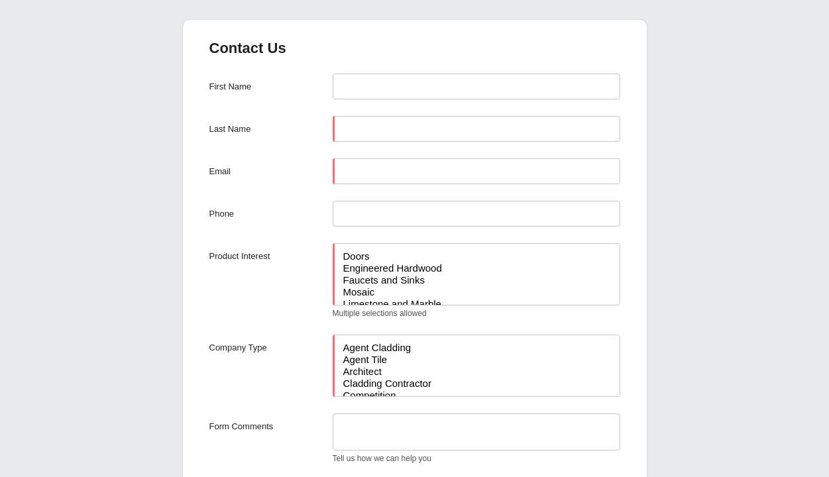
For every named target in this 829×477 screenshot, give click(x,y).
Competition (476, 395)
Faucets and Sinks (476, 280)
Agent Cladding (476, 348)
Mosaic (476, 292)
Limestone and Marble (476, 304)
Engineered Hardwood (476, 268)
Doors (476, 256)
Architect (476, 372)
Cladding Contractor (476, 384)
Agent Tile (476, 360)
